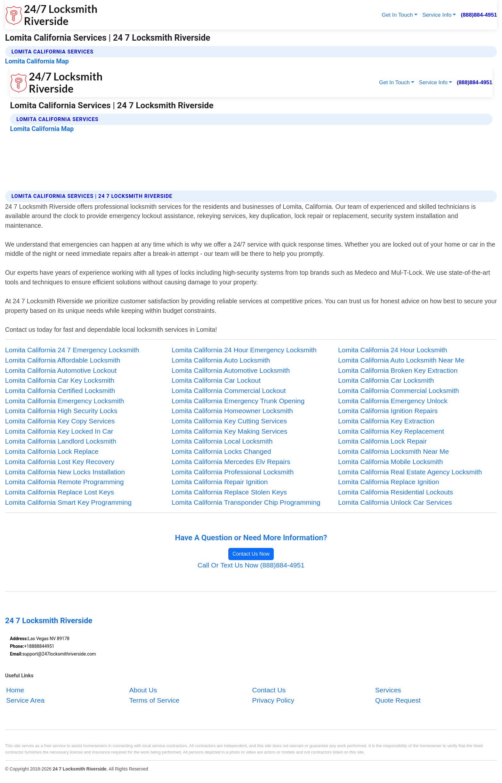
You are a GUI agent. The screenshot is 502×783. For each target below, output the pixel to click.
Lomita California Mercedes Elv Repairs (231, 461)
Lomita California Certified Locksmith (60, 390)
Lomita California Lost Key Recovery (59, 461)
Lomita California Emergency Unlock (392, 400)
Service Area (25, 700)
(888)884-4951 (479, 15)
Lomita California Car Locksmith (386, 380)
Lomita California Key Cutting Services (229, 421)
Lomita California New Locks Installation (65, 472)
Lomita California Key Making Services (229, 431)
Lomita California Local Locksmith (222, 441)
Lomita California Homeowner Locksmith (232, 410)
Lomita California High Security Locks (61, 410)
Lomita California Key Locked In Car (59, 431)
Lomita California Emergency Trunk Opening (238, 400)
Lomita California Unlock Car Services (395, 502)
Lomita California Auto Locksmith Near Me (401, 360)
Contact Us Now (251, 554)
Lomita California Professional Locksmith (233, 472)
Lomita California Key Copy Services (60, 421)
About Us (143, 690)
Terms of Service (154, 700)
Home (15, 690)
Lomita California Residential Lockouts (395, 492)
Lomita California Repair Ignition (220, 481)
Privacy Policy (273, 700)
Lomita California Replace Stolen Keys (229, 492)
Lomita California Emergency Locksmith (64, 400)
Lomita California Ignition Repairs (388, 410)
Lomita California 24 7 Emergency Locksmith (72, 350)
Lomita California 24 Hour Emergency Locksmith (244, 350)
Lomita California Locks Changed (221, 451)
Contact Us (269, 690)
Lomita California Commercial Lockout (229, 390)
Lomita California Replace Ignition (388, 481)
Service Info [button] (436, 15)
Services (388, 690)
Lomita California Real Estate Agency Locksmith (410, 472)
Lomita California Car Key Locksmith (59, 380)
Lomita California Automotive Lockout (61, 370)
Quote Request (398, 700)
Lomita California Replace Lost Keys (59, 492)
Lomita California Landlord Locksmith (60, 441)
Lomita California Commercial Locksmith (398, 390)
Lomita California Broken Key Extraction (397, 370)
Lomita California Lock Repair (382, 441)
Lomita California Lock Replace (52, 451)
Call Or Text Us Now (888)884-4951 (251, 565)
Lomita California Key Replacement (391, 431)
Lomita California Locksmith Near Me (393, 451)
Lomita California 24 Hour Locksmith (392, 350)
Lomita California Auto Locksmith (221, 360)
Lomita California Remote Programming (64, 481)
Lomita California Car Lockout (216, 380)
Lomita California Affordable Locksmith (62, 360)
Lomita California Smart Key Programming (68, 502)
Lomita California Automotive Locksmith (231, 370)
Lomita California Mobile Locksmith (390, 461)
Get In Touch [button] (397, 15)
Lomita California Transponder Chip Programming (246, 502)
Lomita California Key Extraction (386, 421)
